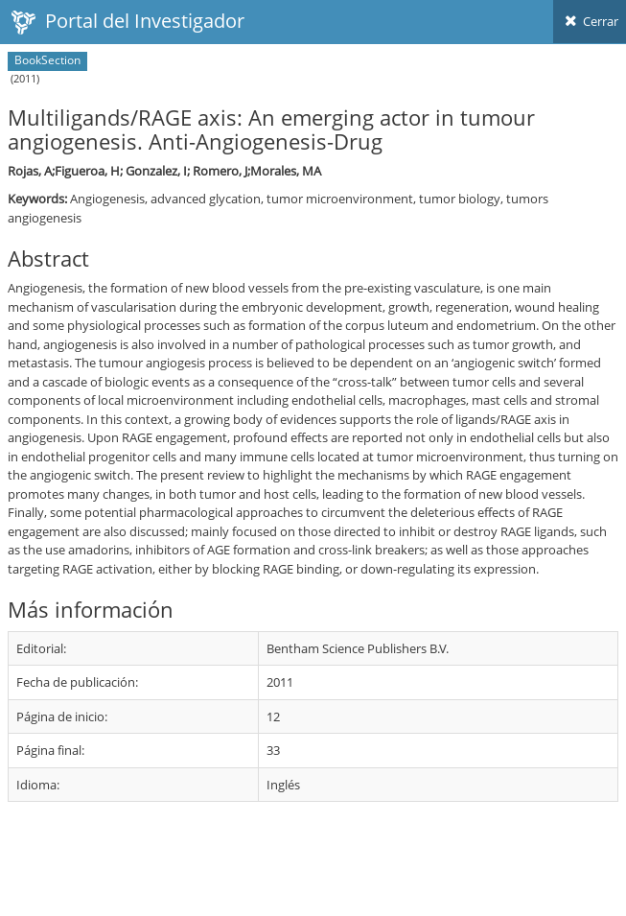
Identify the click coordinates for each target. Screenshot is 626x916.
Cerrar (589, 21)
